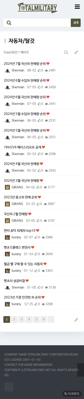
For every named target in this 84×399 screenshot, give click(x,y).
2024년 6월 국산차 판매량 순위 (25, 97)
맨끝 (51, 319)
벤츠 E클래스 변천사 (17, 247)
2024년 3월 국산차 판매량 (22, 181)
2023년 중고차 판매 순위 (21, 197)
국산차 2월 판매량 (16, 214)
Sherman (14, 70)
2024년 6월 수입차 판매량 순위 (25, 80)
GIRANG (13, 187)
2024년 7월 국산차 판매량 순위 (25, 64)
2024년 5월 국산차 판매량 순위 (25, 130)
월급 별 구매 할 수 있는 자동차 (23, 264)
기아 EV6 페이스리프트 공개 (23, 147)
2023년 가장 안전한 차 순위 (22, 297)
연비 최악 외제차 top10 (20, 231)
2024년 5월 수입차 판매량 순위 (25, 114)
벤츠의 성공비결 (15, 281)
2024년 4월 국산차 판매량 (22, 164)
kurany (12, 237)
